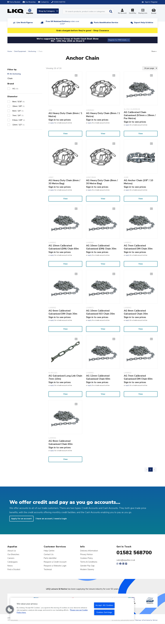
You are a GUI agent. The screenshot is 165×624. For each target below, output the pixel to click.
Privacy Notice (86, 554)
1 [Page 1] (150, 469)
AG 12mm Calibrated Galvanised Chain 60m (98, 377)
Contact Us (49, 554)
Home (9, 51)
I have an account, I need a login (51, 518)
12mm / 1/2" (18, 124)
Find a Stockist (13, 2)
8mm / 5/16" (18, 101)
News (10, 565)
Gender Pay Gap (87, 565)
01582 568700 (134, 552)
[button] (10, 609)
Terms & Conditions (88, 561)
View (65, 133)
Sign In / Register (151, 2)
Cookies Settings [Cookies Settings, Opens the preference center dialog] (104, 612)
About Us (11, 550)
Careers (10, 558)
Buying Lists (142, 11)
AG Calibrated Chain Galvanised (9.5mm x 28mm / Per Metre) (140, 115)
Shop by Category (48, 11)
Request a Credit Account (55, 561)
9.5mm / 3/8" (18, 120)
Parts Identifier (50, 558)
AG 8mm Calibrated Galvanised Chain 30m (136, 312)
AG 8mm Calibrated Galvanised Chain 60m (60, 442)
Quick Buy (132, 11)
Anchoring (32, 51)
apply (52, 123)
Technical (48, 569)
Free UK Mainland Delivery (62, 22)
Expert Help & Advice (143, 22)
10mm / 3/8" (18, 106)
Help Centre (49, 550)
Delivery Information (89, 550)
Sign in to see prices (59, 119)
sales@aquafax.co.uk (126, 560)
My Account (122, 11)
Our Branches (29, 2)
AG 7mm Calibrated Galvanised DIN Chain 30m (138, 247)
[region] (72, 609)
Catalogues (12, 561)
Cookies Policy (86, 558)
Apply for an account (21, 518)
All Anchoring (14, 74)
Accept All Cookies (104, 605)
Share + (154, 51)
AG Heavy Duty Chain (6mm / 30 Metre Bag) (64, 182)
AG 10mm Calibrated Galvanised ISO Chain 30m (100, 312)
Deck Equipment (20, 51)
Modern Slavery (87, 569)
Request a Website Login (55, 565)
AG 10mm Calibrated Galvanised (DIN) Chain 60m (63, 247)
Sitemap (138, 620)
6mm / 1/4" (17, 111)
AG (15, 88)
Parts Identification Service (106, 22)
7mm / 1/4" (17, 115)
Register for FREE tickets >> (118, 40)
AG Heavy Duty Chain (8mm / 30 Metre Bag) (102, 182)
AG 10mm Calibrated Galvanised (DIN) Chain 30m (101, 247)
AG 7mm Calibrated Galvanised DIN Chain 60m (138, 377)
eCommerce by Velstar (150, 620)
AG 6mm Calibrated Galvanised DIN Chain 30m (62, 312)
